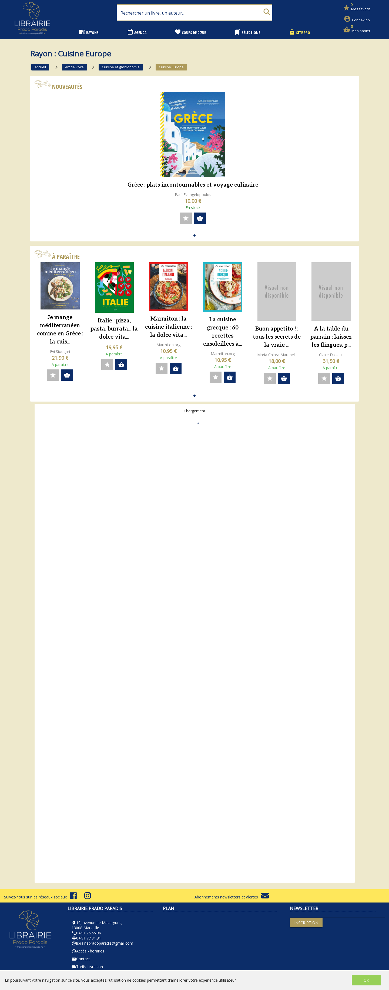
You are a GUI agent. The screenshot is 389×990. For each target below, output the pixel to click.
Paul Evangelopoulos (193, 194)
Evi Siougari (60, 351)
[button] (194, 235)
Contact (81, 958)
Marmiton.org (168, 344)
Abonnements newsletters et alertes (231, 897)
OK (366, 980)
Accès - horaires (88, 951)
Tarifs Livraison (87, 966)
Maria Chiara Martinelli (276, 354)
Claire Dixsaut (331, 354)
